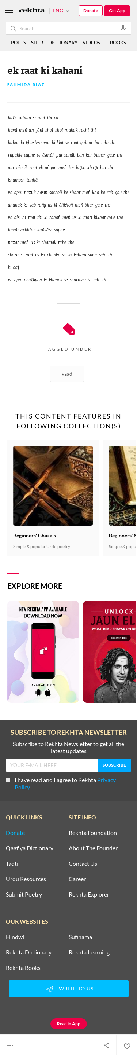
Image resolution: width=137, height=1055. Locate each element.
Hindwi (15, 937)
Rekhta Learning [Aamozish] (89, 952)
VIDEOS (91, 42)
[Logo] (32, 11)
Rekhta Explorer (89, 894)
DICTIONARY (62, 42)
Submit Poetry (24, 894)
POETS (18, 42)
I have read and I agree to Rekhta (61, 783)
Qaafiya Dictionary (29, 848)
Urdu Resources (26, 879)
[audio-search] (123, 28)
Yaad (67, 373)
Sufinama (80, 937)
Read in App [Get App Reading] (68, 1023)
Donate (90, 10)
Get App (117, 10)
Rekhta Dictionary (29, 952)
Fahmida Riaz (26, 85)
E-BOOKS (115, 42)
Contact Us (83, 863)
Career (77, 879)
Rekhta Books (23, 968)
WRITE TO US (69, 989)
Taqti (12, 863)
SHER (37, 42)
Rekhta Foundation (93, 833)
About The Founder (93, 848)
